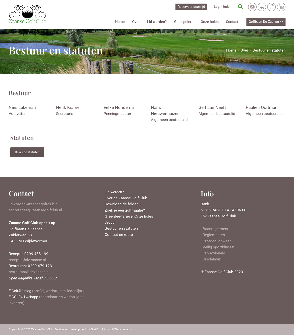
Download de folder (121, 204)
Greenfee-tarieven (120, 216)
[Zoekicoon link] (241, 7)
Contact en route (119, 234)
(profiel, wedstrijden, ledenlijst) (47, 291)
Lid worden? (161, 22)
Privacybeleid (214, 253)
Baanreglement (215, 229)
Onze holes (211, 22)
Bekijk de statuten (27, 152)
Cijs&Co (95, 329)
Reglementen (214, 235)
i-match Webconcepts (118, 329)
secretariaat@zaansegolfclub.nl (35, 210)
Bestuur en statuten (121, 228)
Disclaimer (212, 259)
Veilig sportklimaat (219, 247)
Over (141, 22)
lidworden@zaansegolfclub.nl (33, 204)
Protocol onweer (217, 241)
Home (126, 22)
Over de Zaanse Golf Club (126, 198)
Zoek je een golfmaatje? (125, 210)
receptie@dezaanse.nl (27, 260)
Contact (233, 22)
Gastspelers (186, 22)
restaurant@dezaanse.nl (29, 272)
